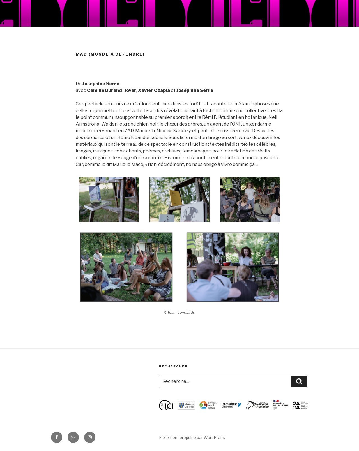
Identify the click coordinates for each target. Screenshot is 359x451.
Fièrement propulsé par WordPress (192, 437)
